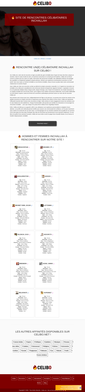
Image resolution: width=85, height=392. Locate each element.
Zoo (52, 350)
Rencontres (22, 378)
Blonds (59, 350)
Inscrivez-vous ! (42, 123)
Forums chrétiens (42, 355)
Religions (46, 346)
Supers (29, 342)
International (37, 378)
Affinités (43, 58)
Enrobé (24, 350)
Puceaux (66, 342)
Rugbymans (33, 350)
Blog (45, 382)
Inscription (47, 378)
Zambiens (48, 342)
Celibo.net (36, 58)
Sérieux (55, 346)
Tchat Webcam (66, 378)
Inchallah (48, 58)
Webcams (44, 350)
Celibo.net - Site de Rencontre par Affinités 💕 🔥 (53, 390)
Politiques (38, 342)
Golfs (67, 350)
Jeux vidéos (15, 346)
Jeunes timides (18, 342)
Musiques (57, 342)
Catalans (25, 346)
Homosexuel (36, 346)
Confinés (15, 350)
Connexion (56, 378)
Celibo (14, 378)
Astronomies (65, 346)
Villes (29, 378)
